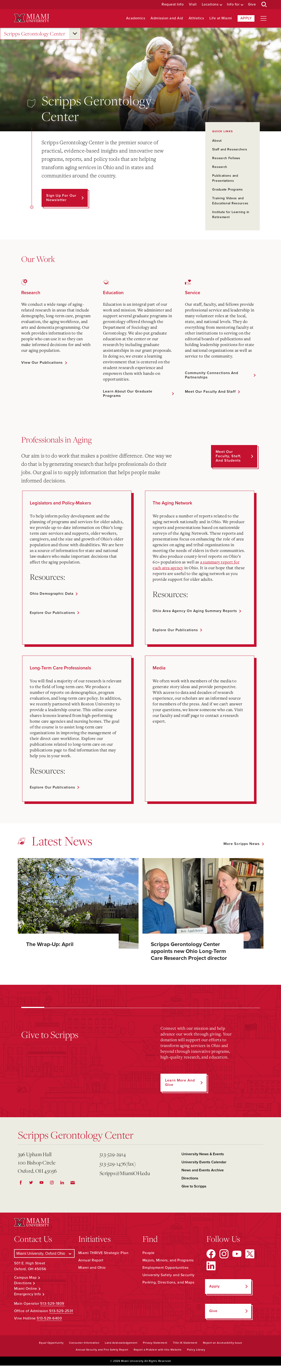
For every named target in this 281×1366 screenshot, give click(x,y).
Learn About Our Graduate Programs (127, 393)
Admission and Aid (167, 18)
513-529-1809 (52, 1304)
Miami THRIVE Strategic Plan (103, 1253)
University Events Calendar (204, 1162)
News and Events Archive (202, 1170)
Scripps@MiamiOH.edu (125, 1173)
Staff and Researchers (229, 149)
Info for (233, 4)
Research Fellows (226, 158)
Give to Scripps (193, 1186)
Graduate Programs (227, 189)
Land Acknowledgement (121, 1343)
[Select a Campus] (44, 1253)
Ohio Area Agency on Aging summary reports (196, 611)
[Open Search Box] (264, 4)
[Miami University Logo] (31, 18)
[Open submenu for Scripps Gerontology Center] (75, 33)
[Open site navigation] (263, 18)
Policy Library (196, 1349)
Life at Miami (220, 18)
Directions (189, 1178)
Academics (135, 18)
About (217, 141)
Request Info (173, 4)
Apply (246, 18)
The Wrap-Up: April (49, 944)
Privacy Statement (155, 1343)
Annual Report (90, 1260)
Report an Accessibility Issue (222, 1343)
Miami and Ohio (92, 1268)
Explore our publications (53, 613)
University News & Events (202, 1154)
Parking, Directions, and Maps (168, 1282)
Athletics (196, 18)
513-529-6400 (49, 1318)
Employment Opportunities (165, 1268)
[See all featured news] (243, 844)
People (148, 1253)
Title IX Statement (185, 1343)
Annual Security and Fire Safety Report (102, 1349)
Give (252, 4)
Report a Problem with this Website (157, 1349)
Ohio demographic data (52, 593)
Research (219, 167)
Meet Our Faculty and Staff (210, 392)
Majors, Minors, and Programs (168, 1260)
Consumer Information (84, 1343)
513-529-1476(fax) (118, 1164)
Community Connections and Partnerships (212, 375)
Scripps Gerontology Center (34, 34)
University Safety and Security (168, 1275)
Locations (210, 4)
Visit (193, 4)
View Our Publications (42, 362)
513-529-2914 (113, 1154)
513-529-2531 (61, 1311)
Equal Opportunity (51, 1343)
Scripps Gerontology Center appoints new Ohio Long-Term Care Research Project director (189, 951)
